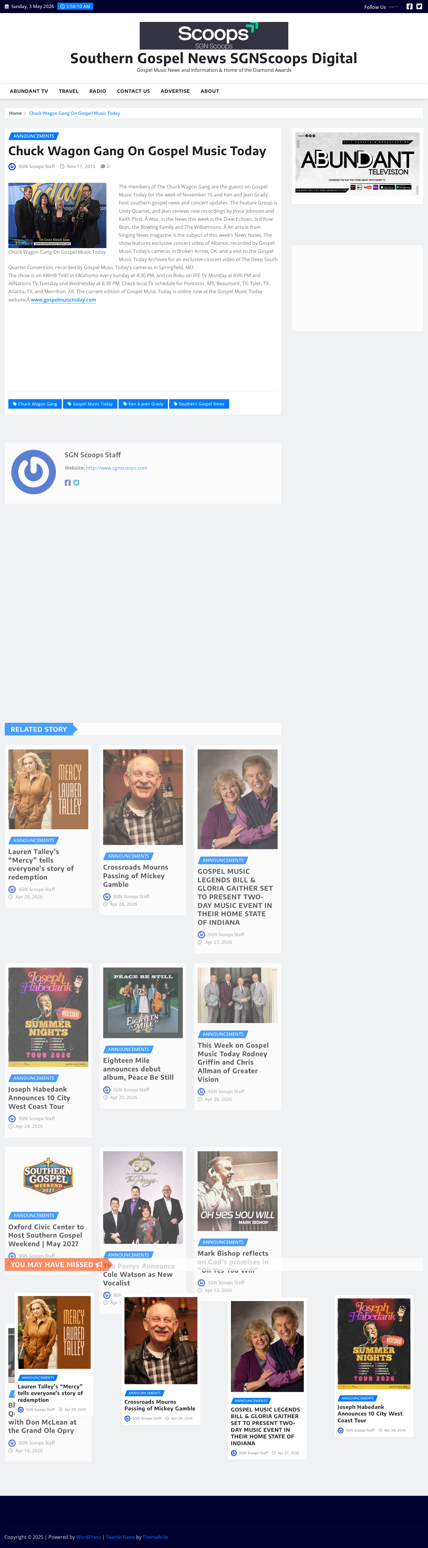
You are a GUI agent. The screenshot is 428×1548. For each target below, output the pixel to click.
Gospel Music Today (93, 404)
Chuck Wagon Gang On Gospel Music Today (74, 113)
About (210, 91)
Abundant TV (29, 91)
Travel (69, 91)
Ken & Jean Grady (145, 404)
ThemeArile (155, 1537)
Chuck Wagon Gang (37, 404)
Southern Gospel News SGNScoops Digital (214, 57)
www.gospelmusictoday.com (63, 299)
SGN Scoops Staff (37, 166)
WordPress (88, 1537)
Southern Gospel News (201, 404)
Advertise (175, 91)
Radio (97, 91)
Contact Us (133, 91)
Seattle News (120, 1537)
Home (15, 113)
